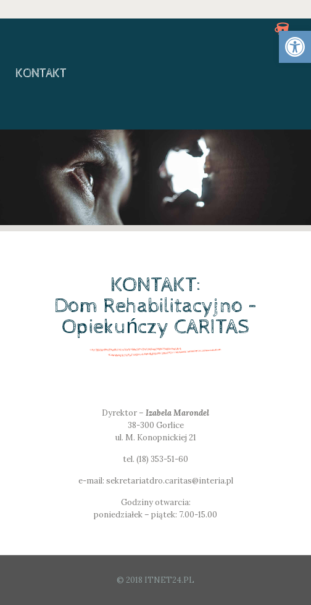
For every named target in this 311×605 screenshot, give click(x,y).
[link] (295, 47)
